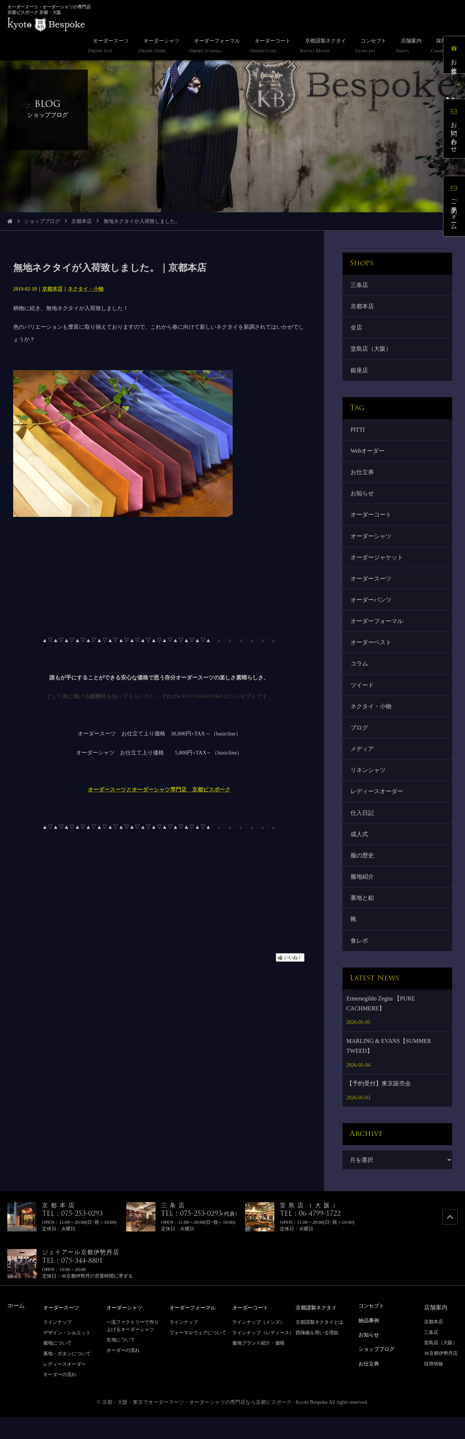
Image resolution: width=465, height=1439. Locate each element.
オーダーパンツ (371, 610)
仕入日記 (363, 830)
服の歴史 (363, 874)
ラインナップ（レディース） (263, 1354)
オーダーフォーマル (377, 632)
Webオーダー (368, 455)
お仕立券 (363, 477)
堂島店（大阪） (371, 351)
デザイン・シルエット (67, 1354)
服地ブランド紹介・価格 (258, 1365)
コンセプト (373, 1328)
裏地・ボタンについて (67, 1375)
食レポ (360, 962)
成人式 (360, 852)
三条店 (360, 285)
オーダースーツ (371, 588)
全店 (357, 329)
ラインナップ (57, 1344)
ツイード (363, 698)
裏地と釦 (363, 918)
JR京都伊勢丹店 (441, 1375)
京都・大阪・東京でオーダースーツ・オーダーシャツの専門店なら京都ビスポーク (197, 1424)
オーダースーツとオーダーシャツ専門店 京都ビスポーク (159, 790)
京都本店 (81, 221)
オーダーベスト (371, 654)
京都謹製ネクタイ (319, 1330)
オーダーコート (371, 522)
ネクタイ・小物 (86, 289)
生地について (120, 1361)
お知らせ (363, 500)
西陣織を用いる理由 (317, 1354)
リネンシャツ (368, 786)
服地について (57, 1365)
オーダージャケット (377, 566)
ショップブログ (42, 221)
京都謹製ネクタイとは (319, 1344)
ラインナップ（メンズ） (258, 1344)
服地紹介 (363, 896)
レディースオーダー (377, 808)
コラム (360, 676)
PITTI (358, 433)
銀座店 (360, 373)
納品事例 (370, 1342)
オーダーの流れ (59, 1396)
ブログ (360, 742)
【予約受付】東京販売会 (378, 1106)
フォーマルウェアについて (197, 1354)
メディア (363, 764)
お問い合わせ (455, 130)
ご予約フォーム (455, 207)
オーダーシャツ (371, 544)
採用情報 (433, 1386)
